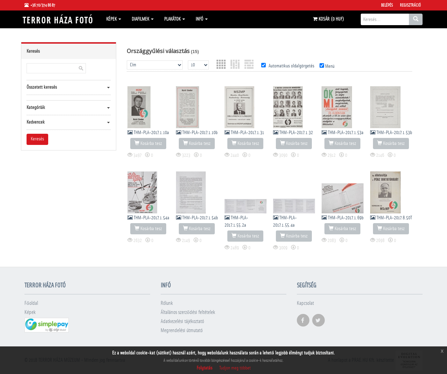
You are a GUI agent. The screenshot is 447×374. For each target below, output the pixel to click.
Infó (202, 19)
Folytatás (204, 368)
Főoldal (31, 303)
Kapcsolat (305, 303)
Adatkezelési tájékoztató (182, 321)
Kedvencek (36, 122)
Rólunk (167, 303)
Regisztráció (410, 5)
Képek (113, 19)
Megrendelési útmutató (182, 330)
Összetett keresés (42, 87)
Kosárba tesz (148, 143)
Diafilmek (143, 19)
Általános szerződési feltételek (188, 312)
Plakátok (174, 19)
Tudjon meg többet (235, 368)
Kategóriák (36, 107)
